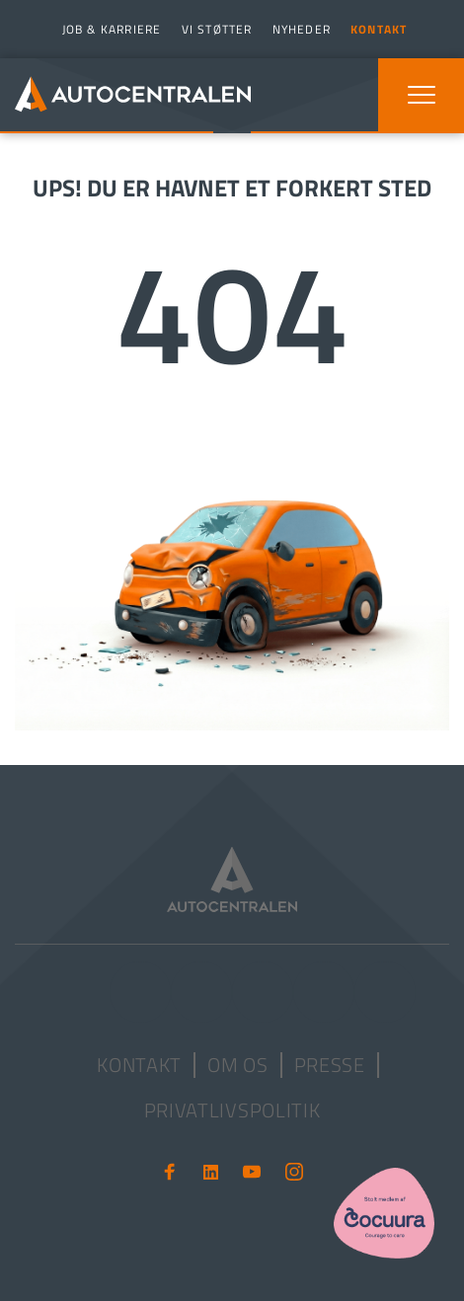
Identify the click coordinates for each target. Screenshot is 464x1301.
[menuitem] (109, 29)
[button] (421, 95)
